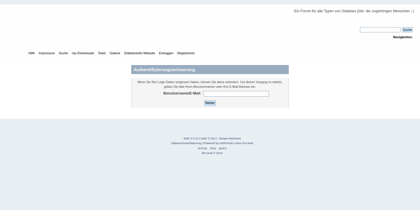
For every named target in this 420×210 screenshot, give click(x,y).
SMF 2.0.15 (191, 138)
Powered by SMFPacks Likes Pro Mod (228, 143)
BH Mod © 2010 (212, 153)
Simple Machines (230, 138)
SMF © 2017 (209, 138)
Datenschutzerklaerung (186, 143)
